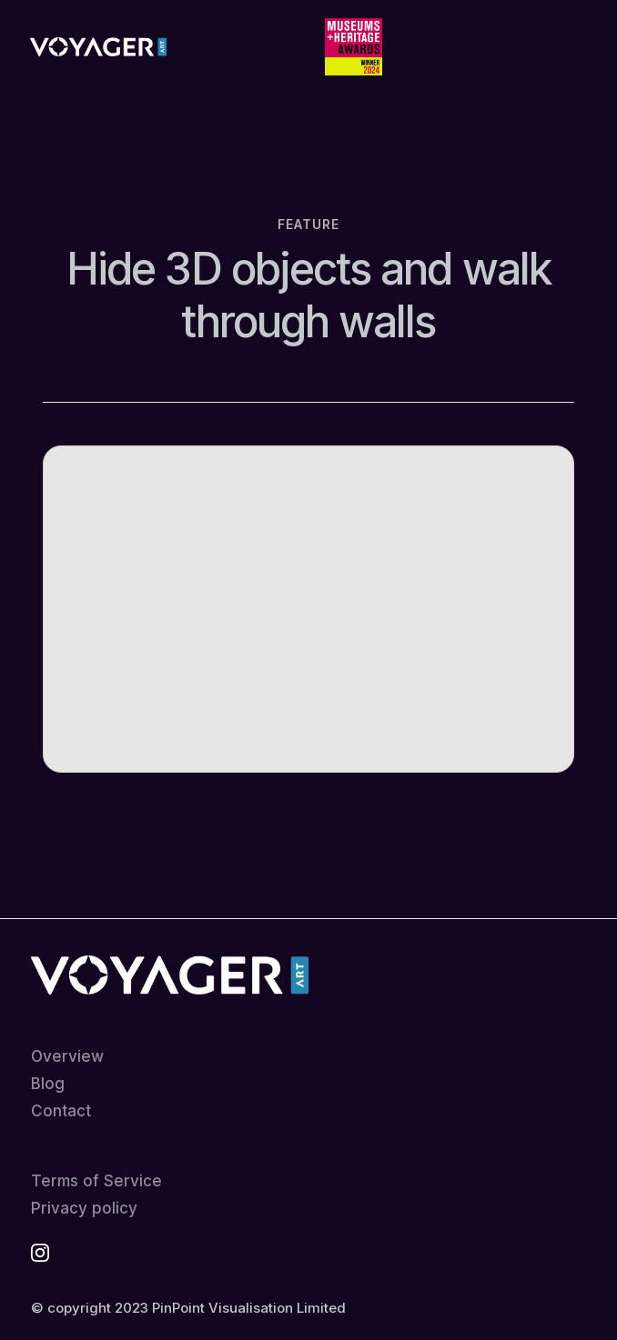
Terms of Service (96, 1181)
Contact (61, 1111)
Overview (67, 1057)
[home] (94, 47)
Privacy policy (84, 1208)
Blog (48, 1084)
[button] (568, 47)
